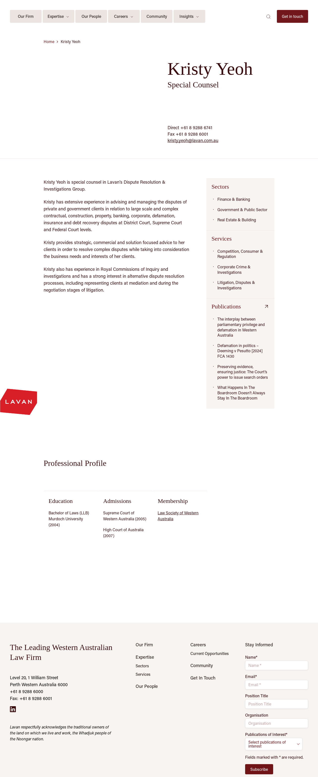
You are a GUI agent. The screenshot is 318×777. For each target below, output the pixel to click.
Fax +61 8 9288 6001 (188, 134)
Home (49, 41)
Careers (198, 644)
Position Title (256, 695)
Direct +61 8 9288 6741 (190, 127)
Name (251, 657)
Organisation (256, 715)
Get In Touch (202, 678)
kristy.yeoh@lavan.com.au (193, 140)
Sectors (142, 666)
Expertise (145, 657)
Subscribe (259, 769)
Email (251, 676)
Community (201, 665)
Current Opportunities (209, 653)
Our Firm (144, 644)
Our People (147, 686)
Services (143, 674)
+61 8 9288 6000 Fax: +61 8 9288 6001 (31, 694)
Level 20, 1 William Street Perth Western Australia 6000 (39, 681)
